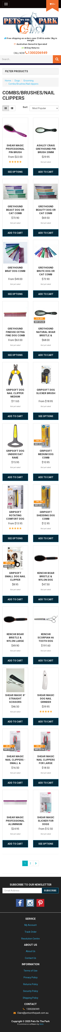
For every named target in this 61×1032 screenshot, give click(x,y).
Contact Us (30, 958)
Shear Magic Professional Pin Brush (15, 149)
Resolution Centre (30, 938)
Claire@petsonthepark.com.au (30, 1013)
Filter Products (16, 71)
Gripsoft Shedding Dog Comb (46, 515)
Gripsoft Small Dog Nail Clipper (15, 576)
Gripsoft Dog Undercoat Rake (15, 454)
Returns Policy (30, 984)
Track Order (31, 932)
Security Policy (30, 991)
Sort (25, 107)
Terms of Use (30, 970)
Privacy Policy (31, 977)
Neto (42, 1024)
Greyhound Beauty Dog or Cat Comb (46, 210)
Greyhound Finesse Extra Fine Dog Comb (15, 332)
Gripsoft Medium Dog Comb (46, 454)
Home (8, 80)
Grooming (28, 80)
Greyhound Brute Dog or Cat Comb (46, 271)
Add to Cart (45, 172)
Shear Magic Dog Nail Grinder (45, 698)
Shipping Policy (30, 998)
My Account (30, 925)
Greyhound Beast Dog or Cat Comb (15, 210)
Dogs (17, 80)
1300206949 (36, 53)
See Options (15, 172)
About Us (30, 951)
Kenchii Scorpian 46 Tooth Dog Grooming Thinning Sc (46, 641)
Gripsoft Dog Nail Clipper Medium (15, 393)
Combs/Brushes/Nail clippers (23, 84)
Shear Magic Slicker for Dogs (45, 821)
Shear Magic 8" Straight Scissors (15, 698)
